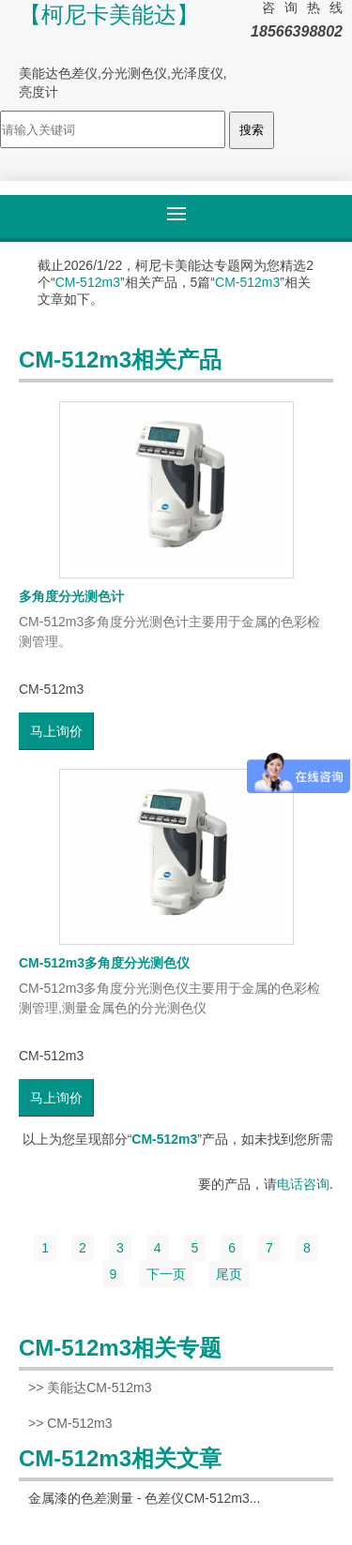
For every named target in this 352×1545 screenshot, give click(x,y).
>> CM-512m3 (70, 1423)
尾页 (229, 1274)
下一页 (166, 1274)
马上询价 (56, 731)
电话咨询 (303, 1184)
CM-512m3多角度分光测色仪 (104, 962)
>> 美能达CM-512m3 (89, 1387)
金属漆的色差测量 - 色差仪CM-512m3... (144, 1498)
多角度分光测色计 (71, 596)
